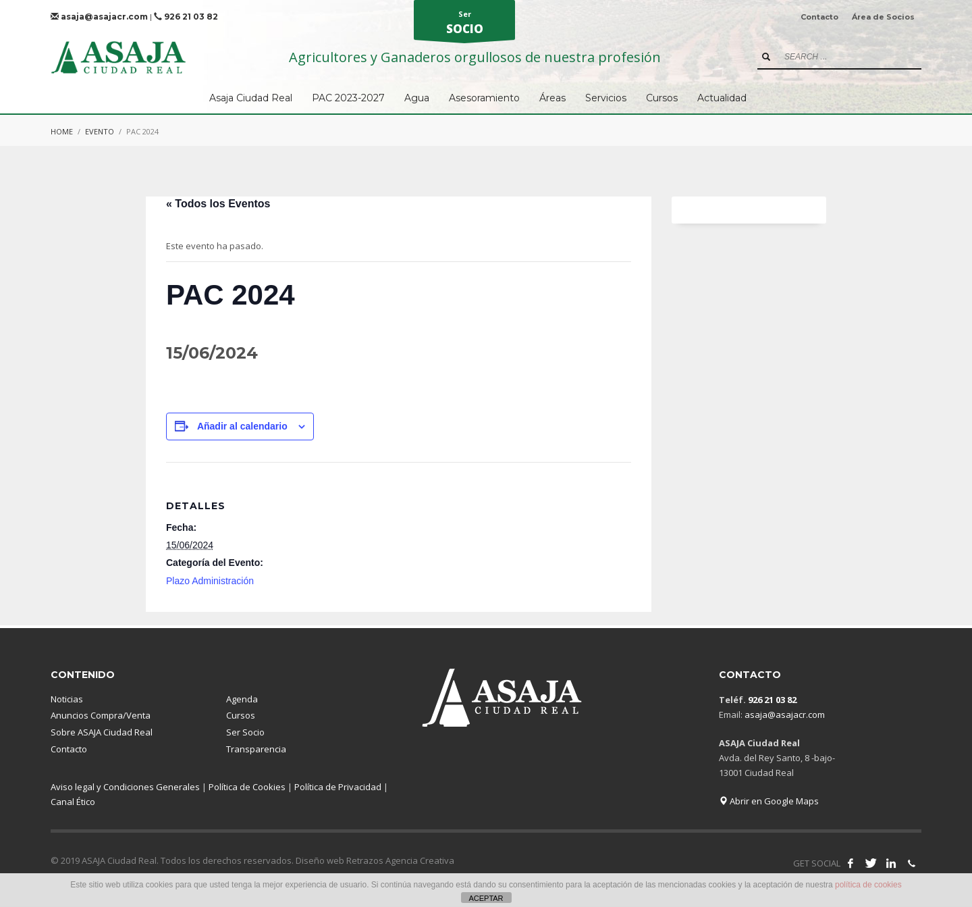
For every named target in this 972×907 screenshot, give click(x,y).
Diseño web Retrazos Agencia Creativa (375, 860)
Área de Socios (883, 17)
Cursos (240, 715)
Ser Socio (245, 732)
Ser (464, 24)
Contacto (819, 17)
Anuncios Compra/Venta (101, 715)
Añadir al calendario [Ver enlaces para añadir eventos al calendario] (242, 426)
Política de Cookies (247, 787)
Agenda (242, 699)
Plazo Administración (210, 580)
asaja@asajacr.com (99, 16)
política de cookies (868, 884)
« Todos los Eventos (218, 203)
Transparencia (256, 749)
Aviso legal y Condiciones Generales (125, 787)
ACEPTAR (485, 898)
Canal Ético (73, 802)
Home (62, 131)
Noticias (67, 699)
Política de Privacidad (337, 787)
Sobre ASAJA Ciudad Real (102, 732)
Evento (99, 131)
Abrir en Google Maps (769, 801)
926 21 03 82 (186, 16)
